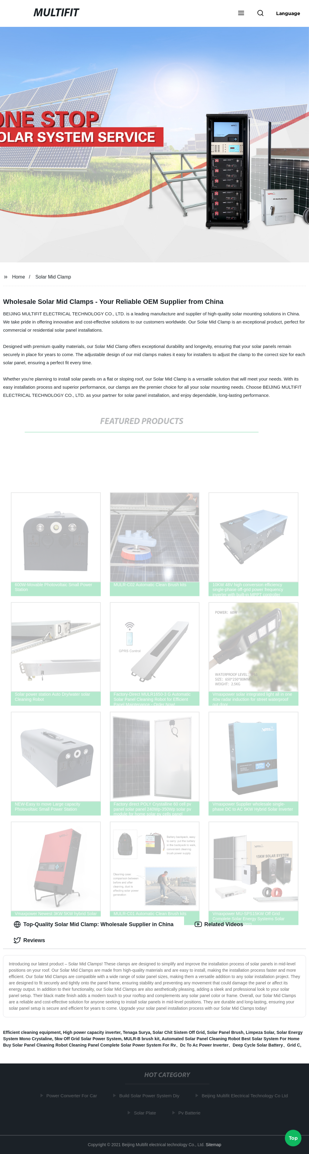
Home (18, 276)
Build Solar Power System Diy (151, 1095)
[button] (241, 13)
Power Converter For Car (73, 1095)
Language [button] (288, 13)
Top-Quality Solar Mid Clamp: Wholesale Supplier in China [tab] (94, 924)
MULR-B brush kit (141, 1038)
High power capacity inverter (92, 1032)
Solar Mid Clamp (53, 276)
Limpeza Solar (260, 1032)
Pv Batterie (191, 1112)
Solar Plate (146, 1112)
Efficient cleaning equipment (32, 1032)
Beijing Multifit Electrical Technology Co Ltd (246, 1095)
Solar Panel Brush (225, 1032)
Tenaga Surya (136, 1032)
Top (293, 1138)
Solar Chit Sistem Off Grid (179, 1032)
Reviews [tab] (29, 940)
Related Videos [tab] (219, 924)
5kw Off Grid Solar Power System (88, 1038)
